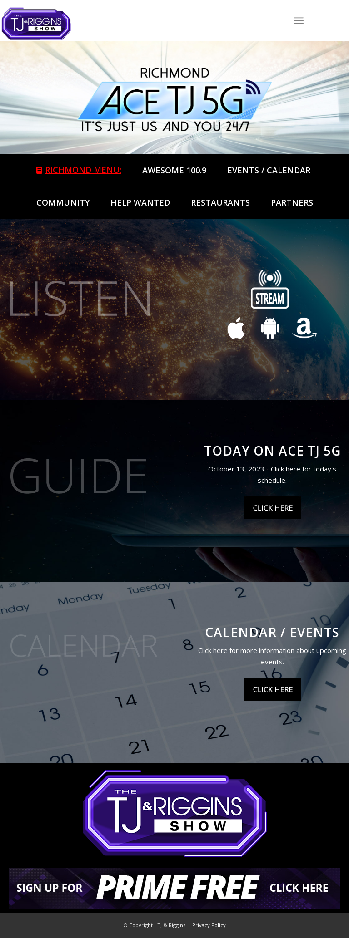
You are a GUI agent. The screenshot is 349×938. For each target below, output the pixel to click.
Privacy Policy (209, 925)
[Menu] (299, 20)
